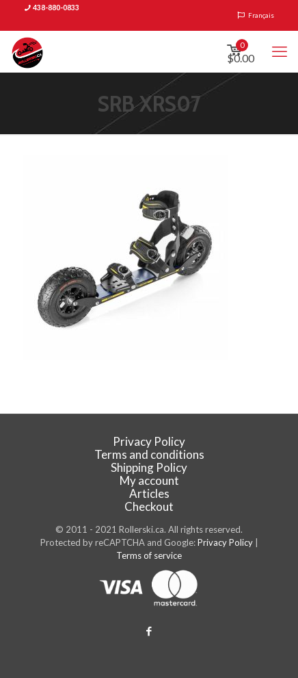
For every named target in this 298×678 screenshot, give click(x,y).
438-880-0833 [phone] (56, 7)
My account (149, 480)
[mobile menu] (279, 51)
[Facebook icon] (149, 631)
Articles (149, 493)
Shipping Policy (149, 467)
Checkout (149, 506)
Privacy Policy (149, 441)
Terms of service (149, 555)
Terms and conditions (149, 454)
